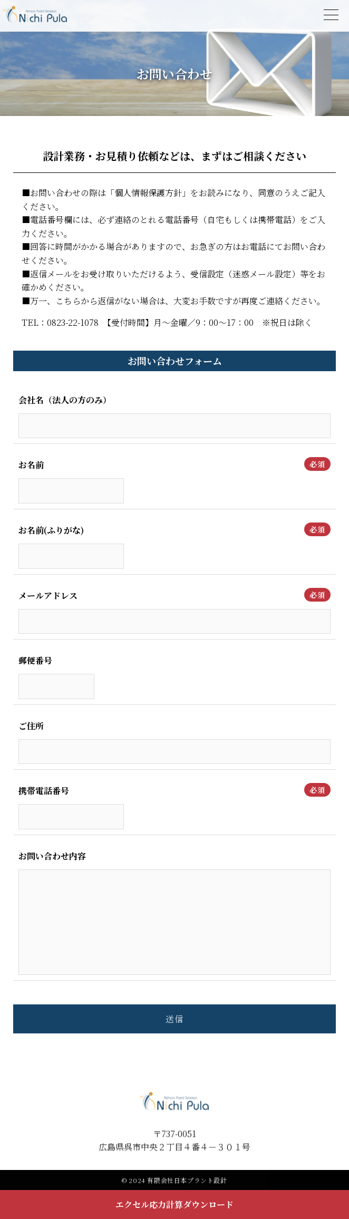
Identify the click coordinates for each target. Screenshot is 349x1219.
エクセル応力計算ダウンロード (174, 1204)
